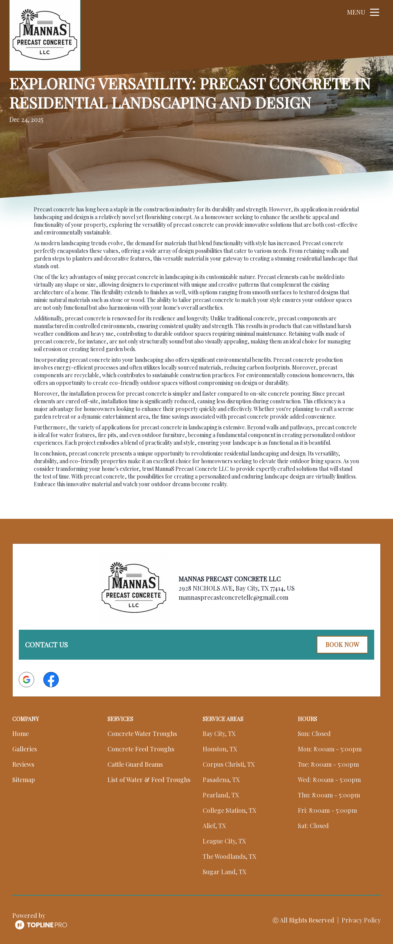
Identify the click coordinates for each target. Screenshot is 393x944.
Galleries (24, 748)
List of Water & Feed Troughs (148, 779)
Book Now (341, 644)
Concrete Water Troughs (142, 733)
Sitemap (23, 779)
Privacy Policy (361, 919)
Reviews (23, 763)
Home (20, 733)
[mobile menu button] (374, 12)
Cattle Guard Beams (135, 763)
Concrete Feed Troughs (140, 748)
